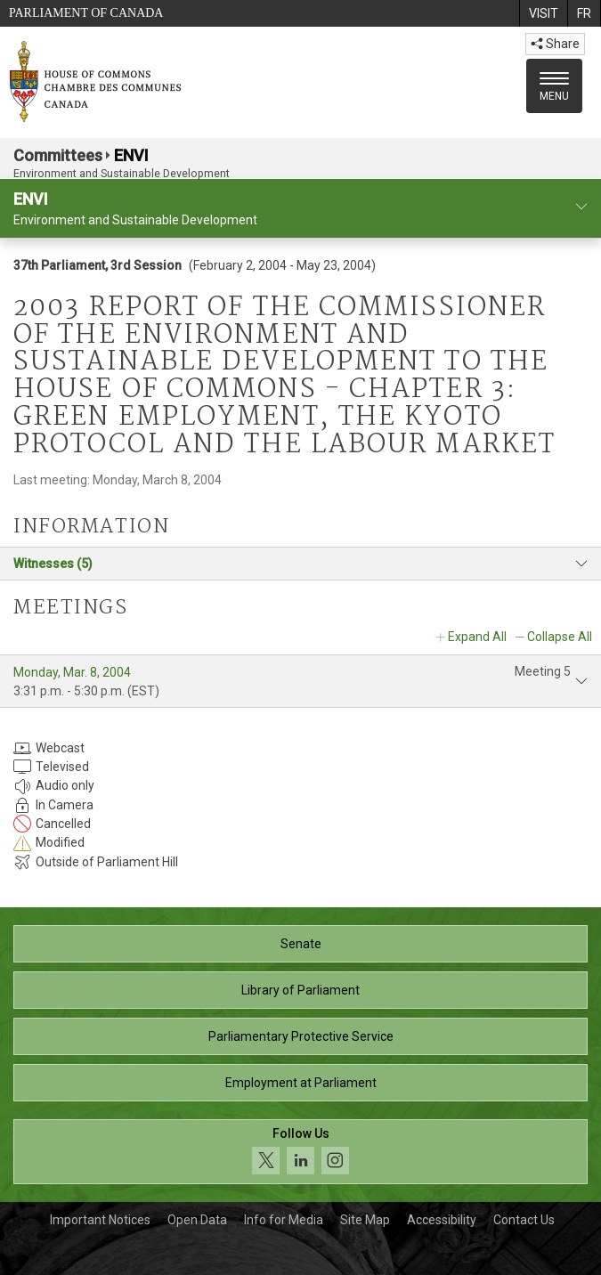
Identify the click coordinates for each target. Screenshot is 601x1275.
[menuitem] (543, 13)
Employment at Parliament (301, 1083)
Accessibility (441, 1220)
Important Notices (100, 1220)
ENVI (131, 155)
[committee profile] (581, 207)
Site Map (365, 1220)
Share (555, 44)
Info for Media (283, 1220)
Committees (57, 155)
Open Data (197, 1220)
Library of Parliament (300, 990)
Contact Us (524, 1220)
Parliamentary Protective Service (301, 1036)
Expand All (477, 636)
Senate (300, 944)
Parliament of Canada (86, 13)
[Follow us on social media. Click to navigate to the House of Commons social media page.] (300, 1151)
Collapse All (559, 636)
